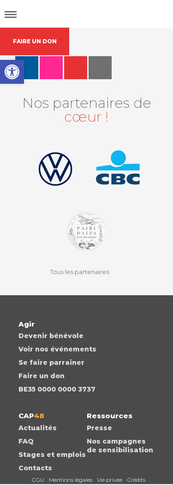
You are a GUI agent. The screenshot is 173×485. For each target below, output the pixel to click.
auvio (100, 68)
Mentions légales (70, 479)
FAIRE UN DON (35, 41)
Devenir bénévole (51, 336)
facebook (27, 68)
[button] (12, 72)
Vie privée (109, 479)
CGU (37, 479)
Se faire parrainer (51, 362)
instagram (51, 68)
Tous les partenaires (76, 271)
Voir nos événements (57, 349)
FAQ (26, 441)
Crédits (136, 479)
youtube (76, 68)
